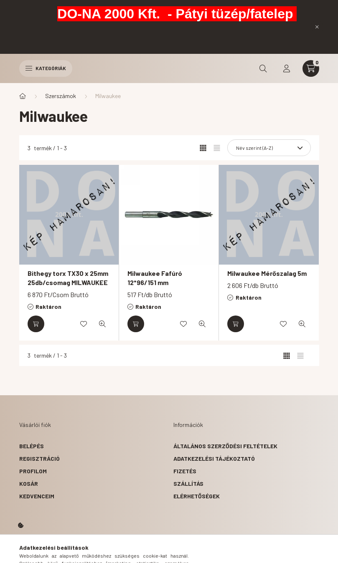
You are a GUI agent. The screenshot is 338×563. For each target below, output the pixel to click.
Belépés (31, 445)
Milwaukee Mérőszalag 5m (267, 273)
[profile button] (286, 68)
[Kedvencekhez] (83, 324)
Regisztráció (39, 458)
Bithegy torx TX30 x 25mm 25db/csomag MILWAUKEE (68, 277)
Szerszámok (60, 95)
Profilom (33, 471)
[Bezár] (317, 26)
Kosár (28, 483)
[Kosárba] (36, 324)
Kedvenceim (36, 496)
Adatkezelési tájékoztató (214, 458)
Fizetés (184, 471)
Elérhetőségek (196, 496)
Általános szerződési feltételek (225, 445)
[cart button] (310, 68)
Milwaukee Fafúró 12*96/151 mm (154, 277)
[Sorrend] (269, 147)
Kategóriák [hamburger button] (45, 68)
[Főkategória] (22, 96)
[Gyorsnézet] (102, 324)
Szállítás (188, 483)
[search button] (263, 68)
